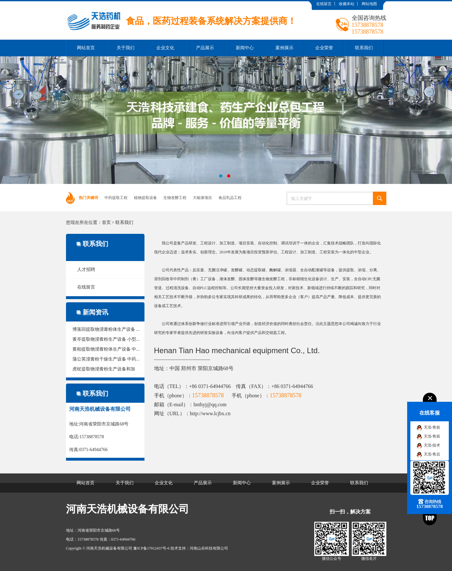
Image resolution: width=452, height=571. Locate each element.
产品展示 (205, 47)
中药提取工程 (115, 197)
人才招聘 (86, 269)
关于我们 (126, 47)
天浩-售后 (432, 454)
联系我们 (364, 47)
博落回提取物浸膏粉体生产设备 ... (106, 329)
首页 (106, 222)
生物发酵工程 (174, 197)
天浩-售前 (432, 427)
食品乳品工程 (230, 197)
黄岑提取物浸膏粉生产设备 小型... (106, 339)
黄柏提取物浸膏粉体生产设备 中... (106, 349)
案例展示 (284, 47)
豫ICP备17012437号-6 (151, 548)
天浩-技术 (432, 445)
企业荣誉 (324, 47)
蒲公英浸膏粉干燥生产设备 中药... (106, 359)
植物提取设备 (145, 197)
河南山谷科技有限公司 (209, 548)
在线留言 (324, 4)
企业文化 (165, 47)
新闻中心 (245, 47)
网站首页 (86, 47)
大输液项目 (202, 197)
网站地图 (369, 4)
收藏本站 (346, 4)
